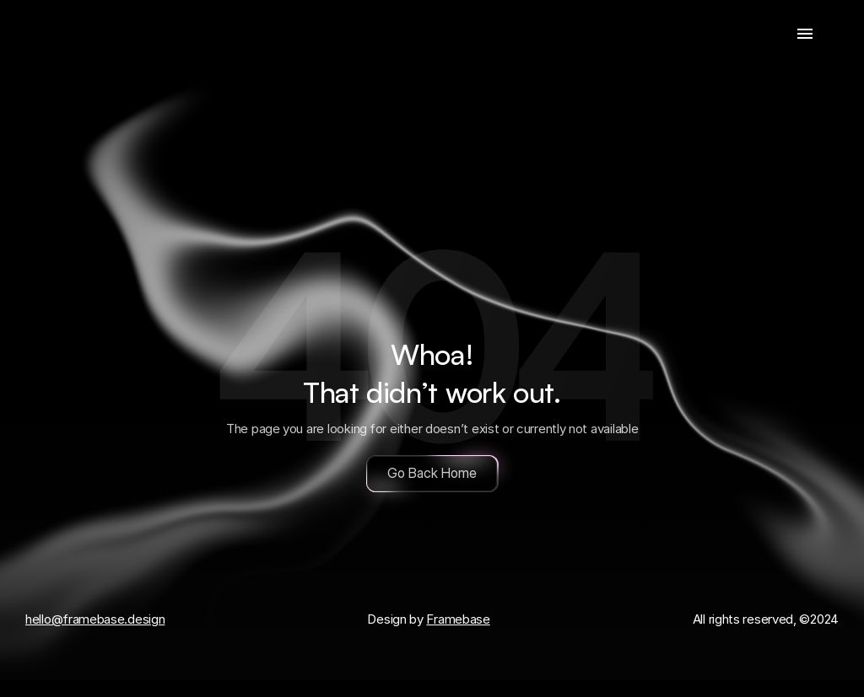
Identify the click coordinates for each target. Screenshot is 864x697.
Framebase (457, 619)
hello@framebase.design (95, 619)
